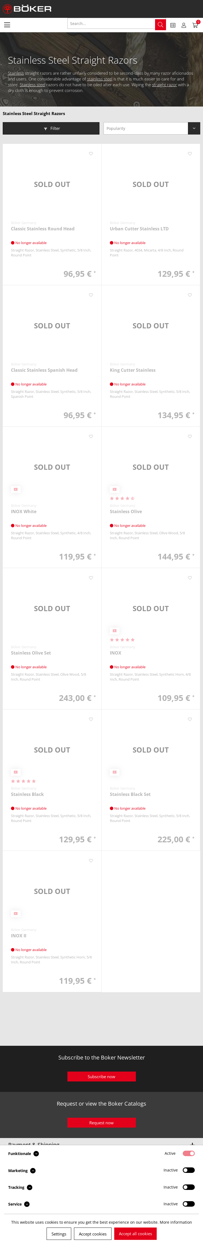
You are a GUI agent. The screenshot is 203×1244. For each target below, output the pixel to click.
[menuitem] (7, 25)
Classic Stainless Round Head (43, 229)
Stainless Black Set (130, 794)
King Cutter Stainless (133, 370)
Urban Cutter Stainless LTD (139, 229)
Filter (52, 128)
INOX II (18, 936)
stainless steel (99, 79)
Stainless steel (32, 84)
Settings (59, 1234)
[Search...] (116, 23)
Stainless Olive (126, 512)
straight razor (164, 84)
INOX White (23, 512)
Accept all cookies (135, 1233)
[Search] (160, 24)
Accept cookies (93, 1234)
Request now (101, 1122)
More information (176, 1222)
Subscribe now (101, 1076)
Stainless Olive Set (31, 653)
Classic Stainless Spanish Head (44, 370)
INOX (115, 653)
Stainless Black (27, 794)
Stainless (16, 73)
